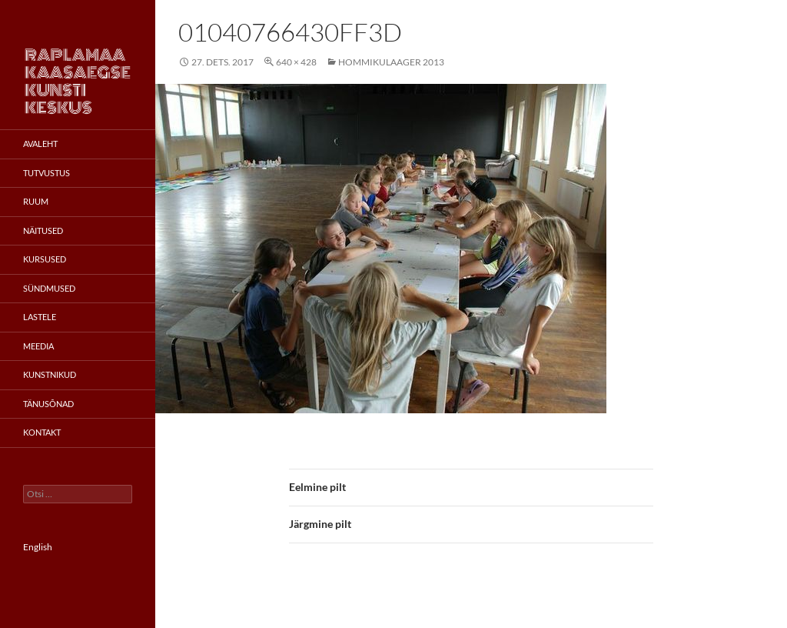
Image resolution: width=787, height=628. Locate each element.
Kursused (44, 259)
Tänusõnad (48, 404)
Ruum (35, 201)
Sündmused (49, 288)
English (37, 547)
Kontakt (42, 432)
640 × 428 (296, 62)
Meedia (38, 346)
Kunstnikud (49, 374)
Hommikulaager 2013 (391, 62)
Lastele (39, 317)
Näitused (43, 230)
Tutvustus (46, 173)
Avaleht (40, 144)
